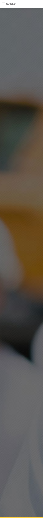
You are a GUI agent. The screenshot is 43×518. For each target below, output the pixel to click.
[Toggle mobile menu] (40, 3)
